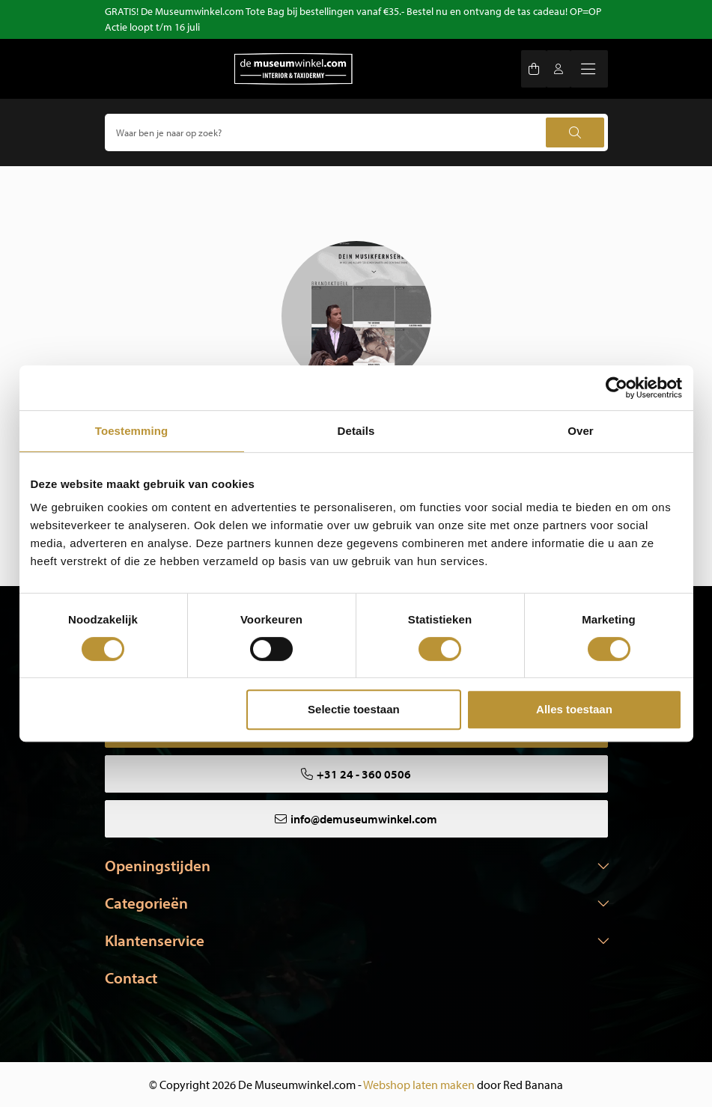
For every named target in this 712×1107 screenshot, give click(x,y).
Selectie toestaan (354, 709)
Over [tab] (581, 430)
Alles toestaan (574, 709)
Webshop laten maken (419, 1084)
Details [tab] (356, 430)
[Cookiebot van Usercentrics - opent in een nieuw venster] (616, 387)
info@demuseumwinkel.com (363, 818)
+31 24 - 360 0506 (364, 773)
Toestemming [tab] (131, 430)
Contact (131, 977)
